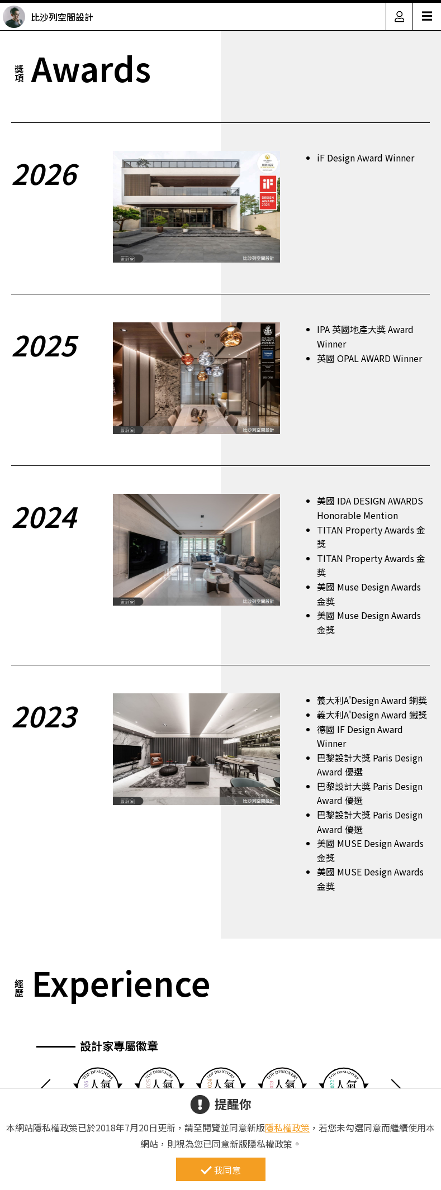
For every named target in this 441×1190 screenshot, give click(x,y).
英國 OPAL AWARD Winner (369, 358)
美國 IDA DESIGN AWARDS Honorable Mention (370, 508)
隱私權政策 (287, 1127)
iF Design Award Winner (365, 157)
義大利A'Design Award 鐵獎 (372, 714)
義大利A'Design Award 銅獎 (372, 700)
